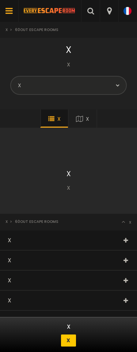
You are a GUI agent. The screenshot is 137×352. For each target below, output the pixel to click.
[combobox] (109, 11)
